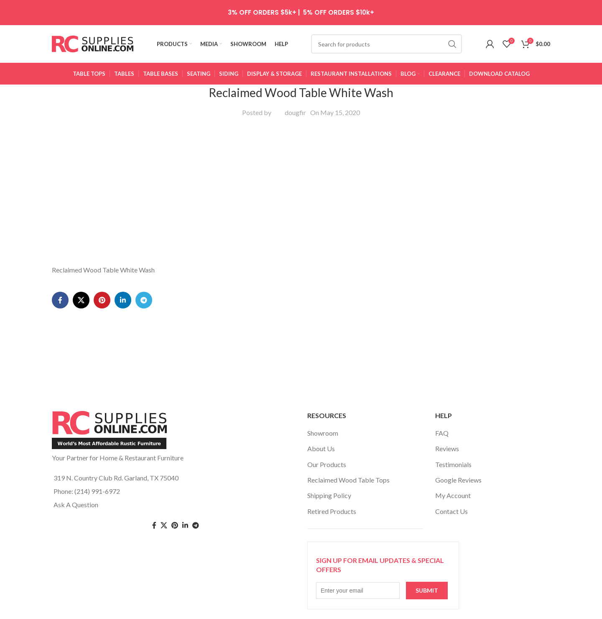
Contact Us (451, 511)
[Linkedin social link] (123, 300)
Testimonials (453, 464)
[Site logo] (92, 43)
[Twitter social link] (164, 525)
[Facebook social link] (60, 300)
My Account (453, 495)
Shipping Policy (329, 495)
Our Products (326, 464)
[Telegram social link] (143, 300)
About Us (321, 448)
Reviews (447, 448)
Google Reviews (458, 480)
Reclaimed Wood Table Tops (348, 480)
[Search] (386, 44)
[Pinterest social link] (102, 300)
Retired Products (331, 511)
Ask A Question (76, 505)
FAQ (442, 433)
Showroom (322, 433)
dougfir (295, 112)
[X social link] (81, 300)
